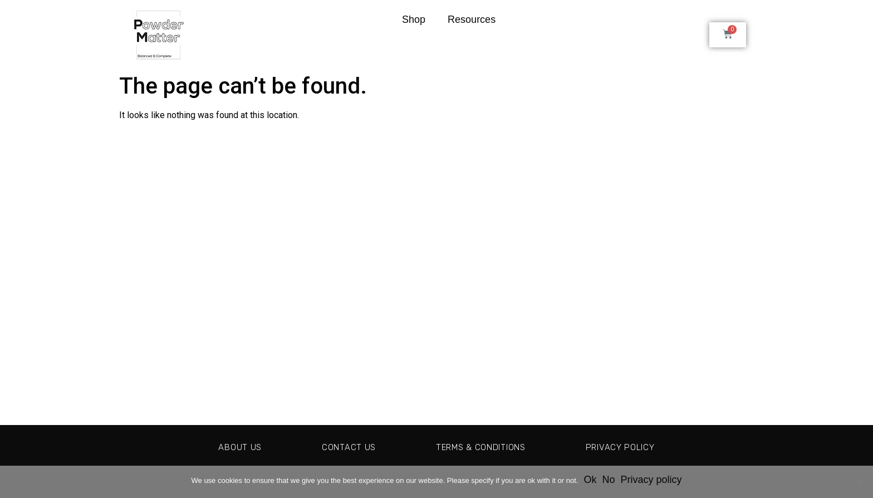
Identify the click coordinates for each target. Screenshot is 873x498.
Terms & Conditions (481, 447)
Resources (472, 19)
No (608, 479)
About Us (231, 447)
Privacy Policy (628, 447)
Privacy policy (650, 479)
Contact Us (342, 447)
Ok (589, 479)
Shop (413, 19)
